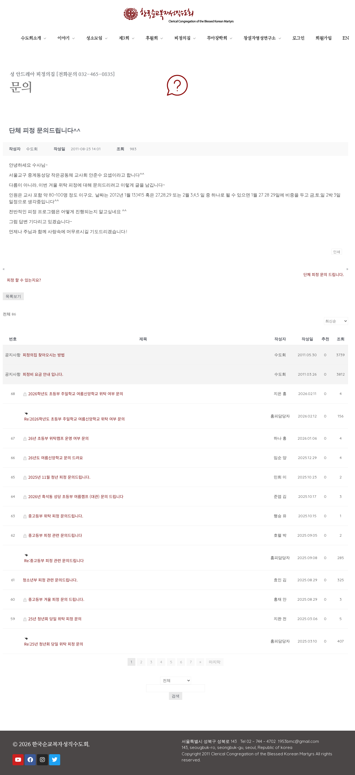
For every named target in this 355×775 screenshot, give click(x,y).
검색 (175, 696)
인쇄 (336, 251)
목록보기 (13, 296)
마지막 (214, 661)
